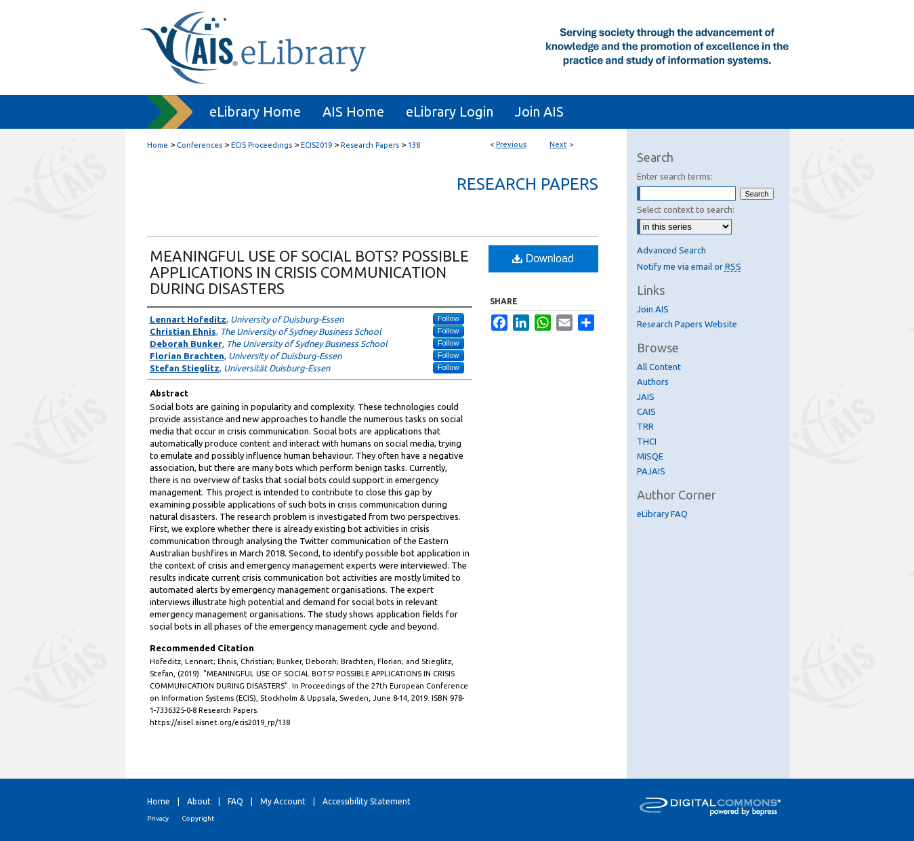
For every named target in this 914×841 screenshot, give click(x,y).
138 (414, 145)
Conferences (199, 145)
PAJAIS (651, 471)
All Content (659, 366)
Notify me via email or (689, 266)
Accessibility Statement (367, 801)
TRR (645, 426)
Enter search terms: (675, 176)
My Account (283, 801)
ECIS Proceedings (261, 145)
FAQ (235, 801)
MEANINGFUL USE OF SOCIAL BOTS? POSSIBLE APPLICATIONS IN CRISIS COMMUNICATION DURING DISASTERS (309, 272)
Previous (511, 144)
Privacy (158, 818)
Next (558, 144)
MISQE (650, 456)
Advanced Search (671, 250)
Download (543, 258)
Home (157, 145)
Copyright (198, 818)
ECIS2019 (316, 145)
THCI (647, 441)
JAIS (646, 396)
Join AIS (653, 309)
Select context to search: (685, 209)
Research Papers (370, 145)
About (199, 801)
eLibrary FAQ (662, 513)
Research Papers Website (687, 324)
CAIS (646, 411)
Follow (448, 318)
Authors (653, 381)
